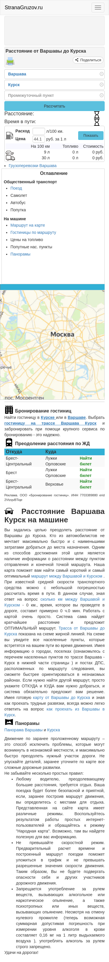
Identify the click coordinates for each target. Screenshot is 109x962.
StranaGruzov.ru (24, 7)
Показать (90, 136)
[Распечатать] (10, 63)
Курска (53, 730)
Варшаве (77, 417)
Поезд (16, 188)
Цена (20, 138)
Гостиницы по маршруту (33, 232)
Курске (48, 417)
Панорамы (20, 254)
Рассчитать (54, 106)
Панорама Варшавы (23, 730)
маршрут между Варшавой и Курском (67, 576)
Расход (22, 131)
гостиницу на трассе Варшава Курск (50, 423)
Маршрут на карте (27, 225)
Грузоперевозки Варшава (33, 165)
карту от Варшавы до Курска (61, 697)
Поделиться (90, 60)
